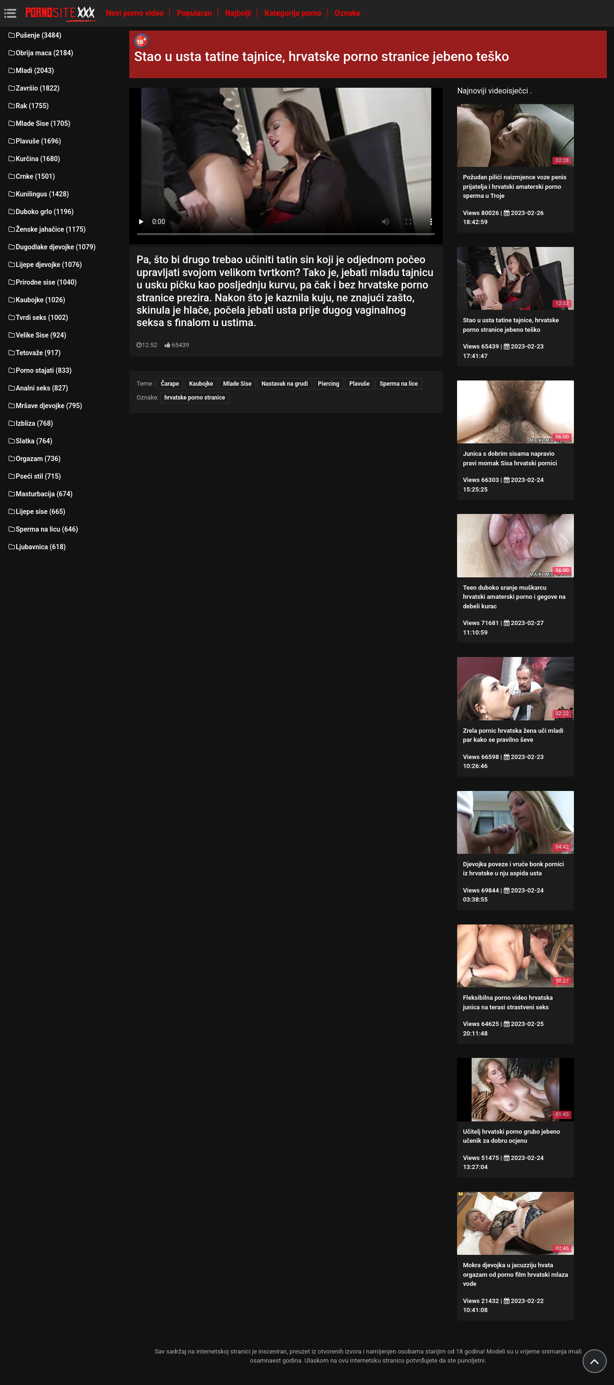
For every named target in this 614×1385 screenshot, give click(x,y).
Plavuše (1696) (34, 141)
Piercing (328, 383)
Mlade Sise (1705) (38, 123)
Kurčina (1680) (33, 159)
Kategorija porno (293, 13)
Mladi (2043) (30, 70)
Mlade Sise (237, 383)
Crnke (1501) (31, 176)
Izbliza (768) (30, 423)
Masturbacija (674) (40, 494)
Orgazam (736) (34, 458)
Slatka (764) (29, 441)
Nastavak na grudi (284, 383)
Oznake (348, 13)
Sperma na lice (399, 383)
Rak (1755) (28, 106)
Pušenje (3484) (34, 35)
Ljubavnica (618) (36, 547)
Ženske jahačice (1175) (46, 229)
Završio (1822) (33, 88)
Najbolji (239, 13)
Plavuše (359, 383)
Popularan (195, 13)
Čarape (170, 383)
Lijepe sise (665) (36, 511)
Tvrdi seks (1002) (37, 317)
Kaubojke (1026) (36, 300)
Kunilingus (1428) (38, 194)
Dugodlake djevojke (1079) (51, 247)
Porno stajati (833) (39, 370)
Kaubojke (201, 383)
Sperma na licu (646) (42, 529)
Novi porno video (136, 13)
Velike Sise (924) (36, 335)
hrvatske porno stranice (195, 397)
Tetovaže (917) (34, 353)
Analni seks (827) (37, 388)
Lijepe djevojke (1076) (44, 264)
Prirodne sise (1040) (42, 282)
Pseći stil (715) (34, 476)
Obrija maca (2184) (40, 53)
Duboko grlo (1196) (40, 211)
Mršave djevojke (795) (44, 406)
